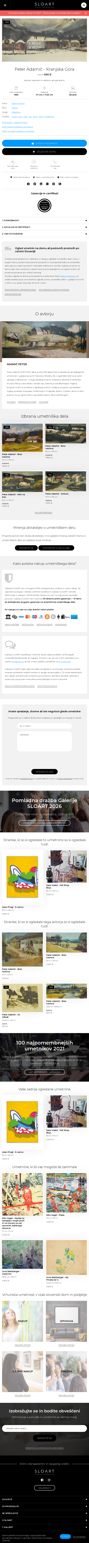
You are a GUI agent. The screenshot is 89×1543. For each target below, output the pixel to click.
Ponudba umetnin (23, 1345)
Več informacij (79, 1537)
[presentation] (44, 759)
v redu (65, 1536)
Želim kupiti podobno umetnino (17, 127)
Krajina (15, 107)
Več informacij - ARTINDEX (45, 1072)
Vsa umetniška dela (43, 512)
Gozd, (14, 116)
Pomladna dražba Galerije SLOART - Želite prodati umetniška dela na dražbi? (44, 13)
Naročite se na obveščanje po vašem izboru (44, 1448)
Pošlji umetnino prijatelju (68, 177)
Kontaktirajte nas (13, 294)
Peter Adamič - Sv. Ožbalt (11, 1015)
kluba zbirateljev (67, 276)
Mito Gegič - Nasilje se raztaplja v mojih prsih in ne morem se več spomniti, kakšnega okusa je (13, 1223)
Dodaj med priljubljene (20, 177)
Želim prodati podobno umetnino (18, 131)
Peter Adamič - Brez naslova (12, 455)
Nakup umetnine (12, 624)
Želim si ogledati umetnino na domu (20, 290)
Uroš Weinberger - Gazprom (11, 1272)
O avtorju (11, 402)
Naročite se (44, 1438)
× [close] (85, 13)
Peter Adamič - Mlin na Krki (13, 495)
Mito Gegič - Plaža (55, 1215)
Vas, (30, 116)
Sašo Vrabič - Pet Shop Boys (57, 886)
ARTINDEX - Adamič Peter (14, 122)
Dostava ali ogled (44, 624)
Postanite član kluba (56, 548)
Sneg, (35, 116)
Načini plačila (28, 624)
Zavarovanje (61, 624)
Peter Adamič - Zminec (57, 494)
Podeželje (49, 116)
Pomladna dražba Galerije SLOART (44, 823)
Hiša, (25, 116)
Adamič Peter (18, 103)
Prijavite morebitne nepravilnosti (20, 686)
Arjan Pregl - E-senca (12, 907)
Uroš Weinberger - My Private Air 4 (57, 1278)
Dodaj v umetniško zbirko (43, 177)
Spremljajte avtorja (27, 402)
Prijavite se (26, 548)
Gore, (20, 116)
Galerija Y (44, 1488)
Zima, (41, 116)
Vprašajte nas (44, 771)
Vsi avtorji (43, 402)
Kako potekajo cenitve (47, 686)
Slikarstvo (16, 112)
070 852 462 (65, 661)
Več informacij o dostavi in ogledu (54, 290)
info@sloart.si (17, 661)
